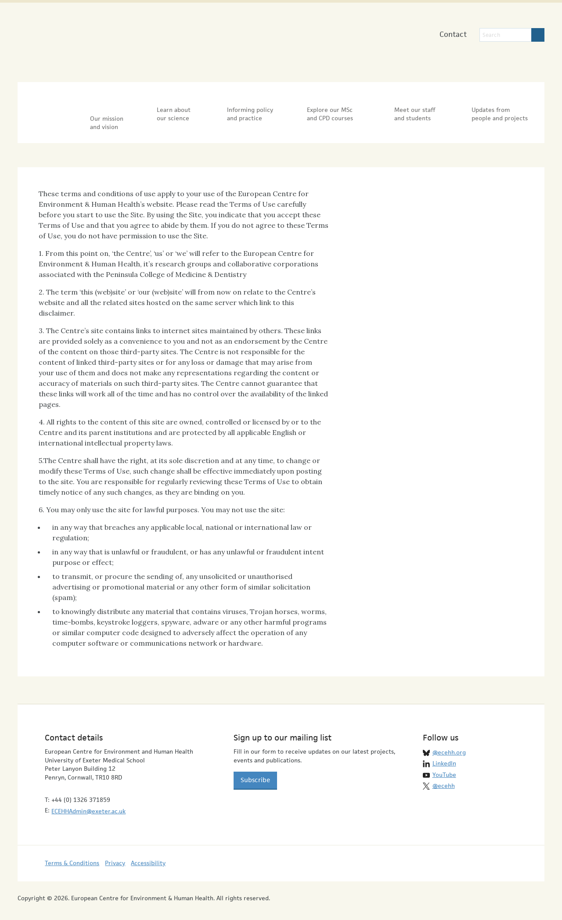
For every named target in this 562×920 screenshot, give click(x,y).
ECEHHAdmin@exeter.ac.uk (88, 802)
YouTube (444, 766)
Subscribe (255, 771)
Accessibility (148, 855)
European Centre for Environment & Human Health (108, 39)
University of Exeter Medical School (262, 44)
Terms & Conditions (72, 855)
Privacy (115, 855)
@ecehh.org (449, 744)
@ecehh (443, 777)
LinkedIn (444, 755)
